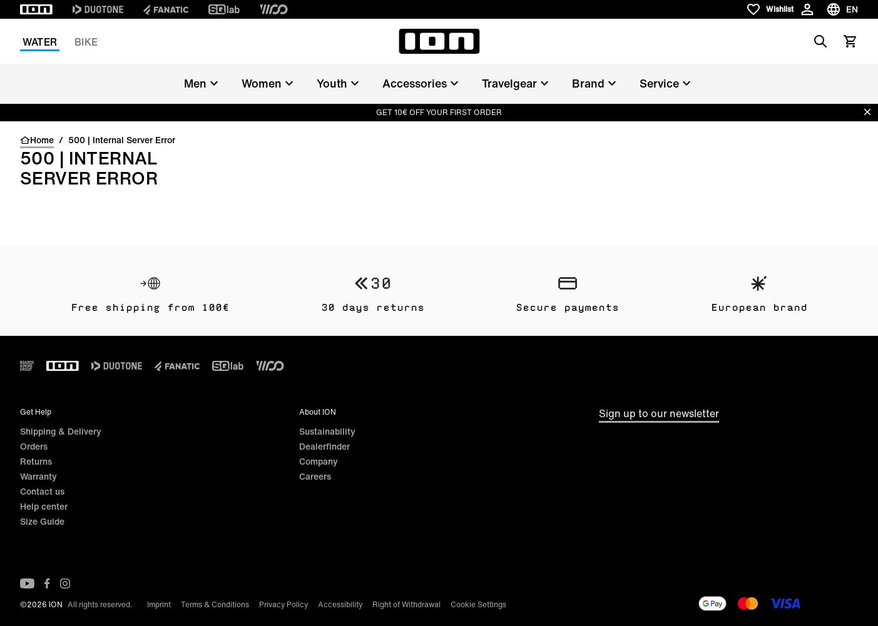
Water (40, 41)
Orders (34, 446)
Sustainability (327, 431)
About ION (317, 411)
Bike (86, 41)
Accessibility (340, 604)
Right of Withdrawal (406, 604)
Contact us (42, 491)
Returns (36, 461)
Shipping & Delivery (60, 431)
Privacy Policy (283, 604)
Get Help (35, 411)
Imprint (159, 604)
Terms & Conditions (215, 604)
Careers (315, 476)
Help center (44, 506)
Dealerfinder (324, 446)
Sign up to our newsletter (659, 413)
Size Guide (42, 521)
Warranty (38, 476)
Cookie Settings (478, 604)
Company (318, 461)
